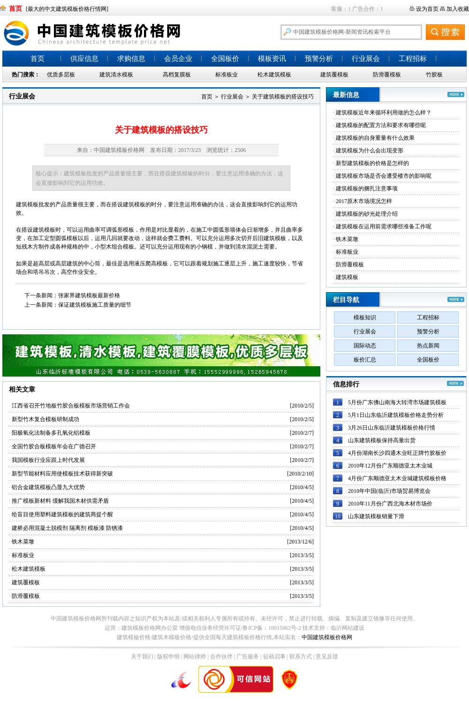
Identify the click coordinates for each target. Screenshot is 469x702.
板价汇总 (365, 359)
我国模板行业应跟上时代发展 (48, 460)
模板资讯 (272, 58)
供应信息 (84, 58)
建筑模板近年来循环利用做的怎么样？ (383, 112)
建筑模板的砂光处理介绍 (367, 214)
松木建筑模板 (274, 74)
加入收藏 (457, 9)
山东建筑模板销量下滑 (376, 516)
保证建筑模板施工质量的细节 (94, 305)
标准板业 (226, 74)
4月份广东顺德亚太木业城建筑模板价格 (397, 478)
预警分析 (319, 58)
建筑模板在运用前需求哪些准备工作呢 (383, 226)
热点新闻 (428, 345)
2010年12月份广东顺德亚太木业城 (390, 465)
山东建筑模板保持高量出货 (382, 440)
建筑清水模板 (116, 74)
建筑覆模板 (334, 74)
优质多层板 (61, 74)
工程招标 (413, 58)
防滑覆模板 (387, 74)
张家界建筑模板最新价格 (89, 295)
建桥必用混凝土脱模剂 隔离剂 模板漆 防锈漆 (67, 528)
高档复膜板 (177, 74)
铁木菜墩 (23, 541)
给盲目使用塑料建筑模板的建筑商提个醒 (62, 514)
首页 (37, 58)
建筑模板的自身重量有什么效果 (375, 138)
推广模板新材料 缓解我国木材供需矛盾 (60, 501)
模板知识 (365, 317)
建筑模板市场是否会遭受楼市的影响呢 (383, 176)
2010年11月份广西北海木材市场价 (390, 503)
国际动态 (365, 345)
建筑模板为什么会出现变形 (369, 150)
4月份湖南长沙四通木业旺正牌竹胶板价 (397, 453)
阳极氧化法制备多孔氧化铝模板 (51, 433)
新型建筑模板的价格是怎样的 (372, 163)
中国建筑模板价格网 (327, 637)
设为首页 (427, 9)
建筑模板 (347, 277)
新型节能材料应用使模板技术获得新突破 (62, 473)
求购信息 (131, 58)
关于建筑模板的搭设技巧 (283, 96)
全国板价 (225, 58)
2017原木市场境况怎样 (364, 201)
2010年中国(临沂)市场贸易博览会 (389, 491)
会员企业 (178, 58)
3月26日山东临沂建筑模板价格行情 (391, 427)
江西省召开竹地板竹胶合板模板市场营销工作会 (71, 405)
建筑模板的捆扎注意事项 (367, 188)
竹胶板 (434, 74)
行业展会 (366, 58)
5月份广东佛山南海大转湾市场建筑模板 (397, 402)
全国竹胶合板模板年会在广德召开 (54, 446)
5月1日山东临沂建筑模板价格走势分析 (396, 415)
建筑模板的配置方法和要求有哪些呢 (381, 125)
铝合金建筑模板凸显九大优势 (48, 487)
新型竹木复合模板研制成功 (45, 419)
